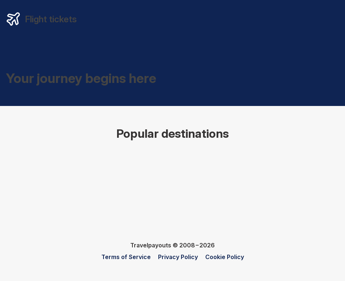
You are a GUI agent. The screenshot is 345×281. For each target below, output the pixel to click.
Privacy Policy (178, 257)
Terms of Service (126, 257)
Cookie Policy (224, 257)
